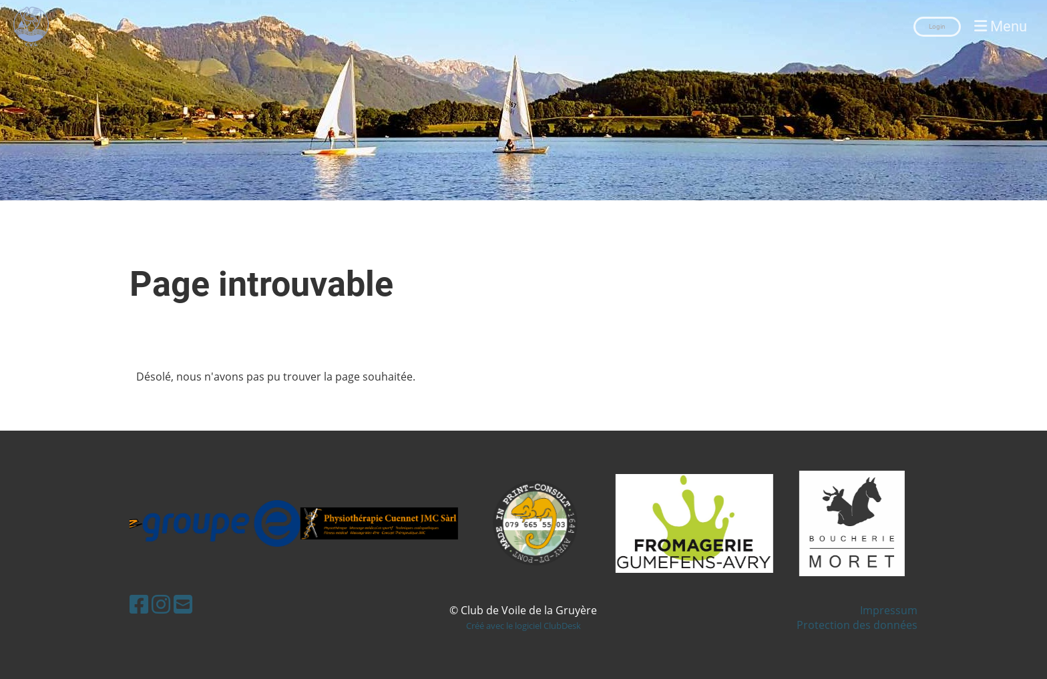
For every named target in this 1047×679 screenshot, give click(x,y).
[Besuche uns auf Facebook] (139, 604)
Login (937, 26)
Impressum (888, 610)
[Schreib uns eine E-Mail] (183, 604)
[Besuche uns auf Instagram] (161, 604)
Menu (1000, 26)
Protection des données (857, 625)
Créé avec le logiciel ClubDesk (523, 626)
